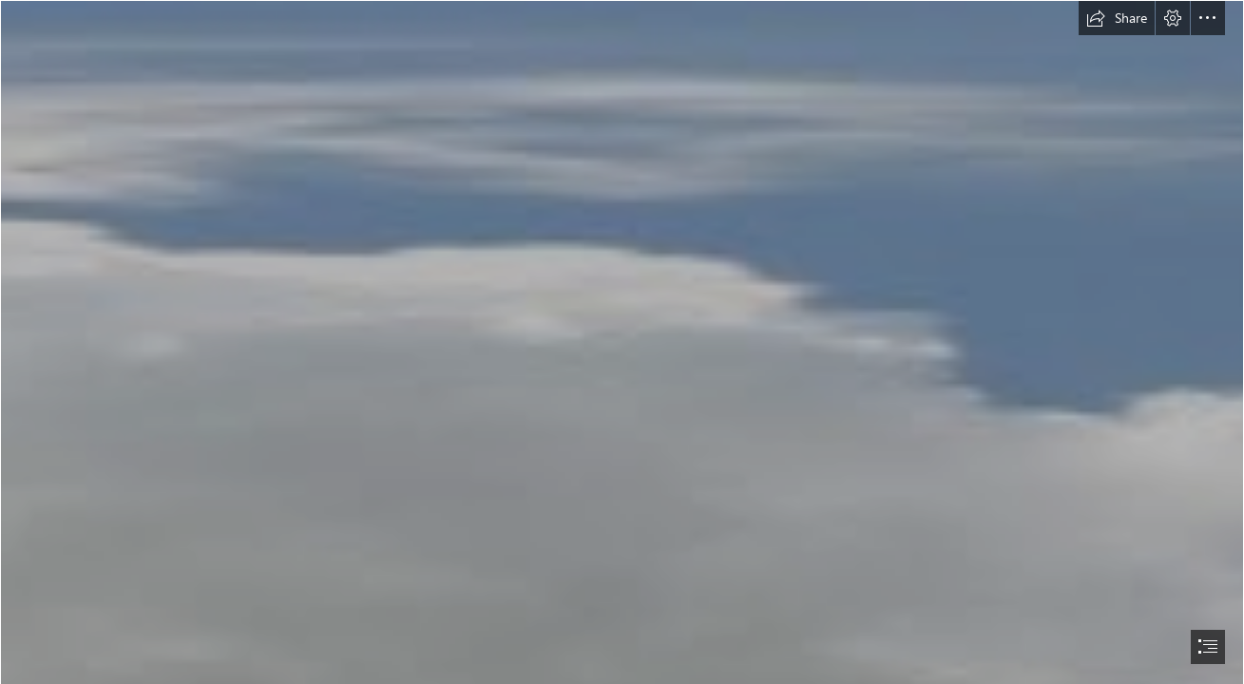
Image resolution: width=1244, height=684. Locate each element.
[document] (622, 342)
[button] (1117, 18)
